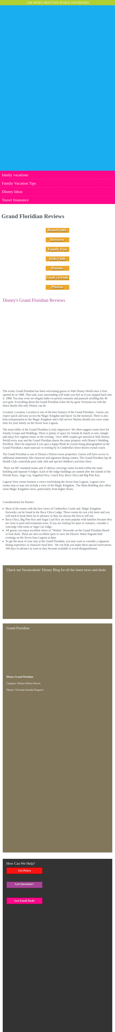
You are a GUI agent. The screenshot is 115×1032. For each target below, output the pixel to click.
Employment (93, 1016)
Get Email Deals (24, 732)
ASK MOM (34, 2)
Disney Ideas (62, 1016)
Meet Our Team (55, 2)
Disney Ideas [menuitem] (12, 85)
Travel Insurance (78, 1016)
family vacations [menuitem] (15, 68)
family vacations (24, 1016)
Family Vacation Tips (44, 1016)
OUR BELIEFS (80, 2)
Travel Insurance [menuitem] (15, 93)
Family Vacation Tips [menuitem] (19, 76)
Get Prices (24, 702)
